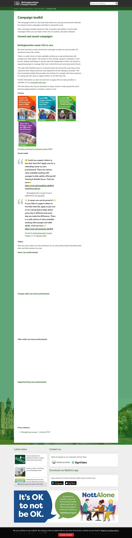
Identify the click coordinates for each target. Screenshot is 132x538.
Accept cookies (66, 535)
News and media (40, 9)
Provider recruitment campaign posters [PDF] (35, 149)
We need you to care (29, 432)
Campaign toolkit (51, 9)
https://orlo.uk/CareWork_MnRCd (39, 185)
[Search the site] (116, 3)
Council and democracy (26, 9)
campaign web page (38, 82)
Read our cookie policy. (110, 530)
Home (16, 9)
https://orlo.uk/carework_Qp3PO (39, 228)
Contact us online (61, 462)
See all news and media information (30, 484)
